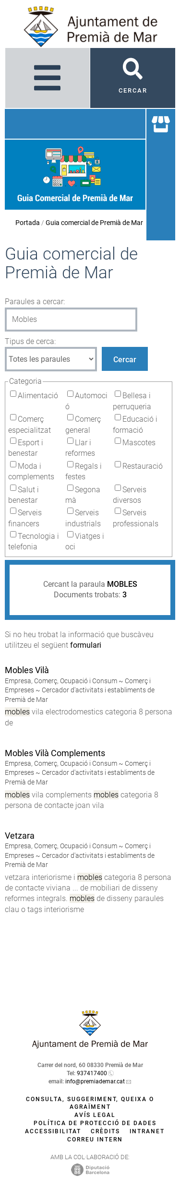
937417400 (92, 1073)
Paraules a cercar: (35, 301)
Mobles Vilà (27, 670)
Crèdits (105, 1131)
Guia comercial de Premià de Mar (94, 222)
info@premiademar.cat (95, 1081)
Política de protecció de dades (95, 1123)
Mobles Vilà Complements (55, 753)
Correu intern (95, 1139)
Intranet (147, 1131)
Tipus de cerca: (30, 341)
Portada (27, 222)
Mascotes (139, 442)
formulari (85, 645)
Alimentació (38, 395)
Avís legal (95, 1115)
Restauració (142, 466)
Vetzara (20, 836)
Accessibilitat (53, 1131)
